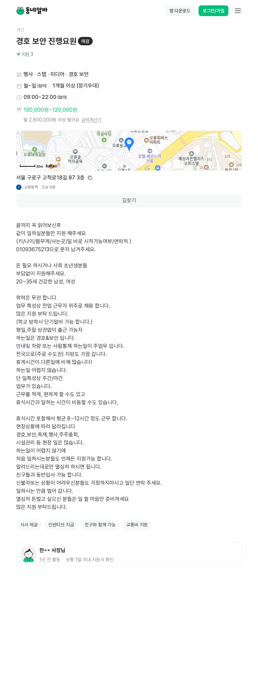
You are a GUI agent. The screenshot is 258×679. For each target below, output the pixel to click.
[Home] (32, 11)
